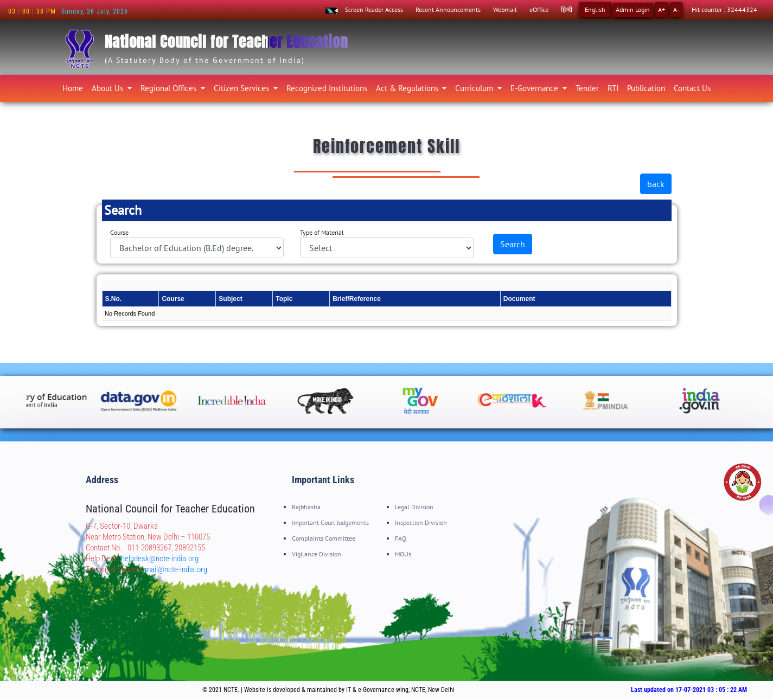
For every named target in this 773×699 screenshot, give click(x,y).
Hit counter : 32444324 (724, 9)
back (656, 183)
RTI (613, 88)
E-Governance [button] (535, 88)
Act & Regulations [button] (408, 88)
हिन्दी (566, 9)
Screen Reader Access (374, 9)
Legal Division (414, 507)
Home (74, 86)
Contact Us (692, 88)
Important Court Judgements (330, 522)
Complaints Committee (323, 538)
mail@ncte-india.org (176, 569)
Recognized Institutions (326, 88)
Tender (587, 88)
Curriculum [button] (475, 88)
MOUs (403, 554)
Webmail (505, 9)
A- (676, 9)
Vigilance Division (316, 554)
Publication (646, 88)
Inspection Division (421, 522)
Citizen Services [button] (242, 88)
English (595, 9)
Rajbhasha (306, 507)
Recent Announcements (448, 9)
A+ (661, 9)
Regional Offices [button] (169, 88)
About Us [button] (108, 88)
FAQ (400, 538)
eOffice (538, 9)
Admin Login (633, 9)
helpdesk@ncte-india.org (160, 558)
